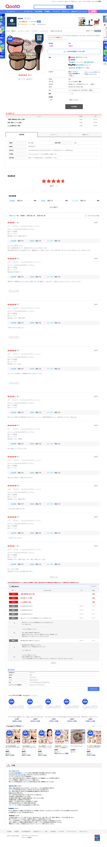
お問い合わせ (93, 689)
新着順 (22, 215)
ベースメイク (34, 31)
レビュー (53, 134)
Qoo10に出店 (86, 1)
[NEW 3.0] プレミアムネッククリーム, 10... (90, 717)
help (34, 146)
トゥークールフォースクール (55, 35)
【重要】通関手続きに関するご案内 (16, 119)
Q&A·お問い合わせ (41, 24)
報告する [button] (30, 79)
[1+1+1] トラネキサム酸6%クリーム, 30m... (17, 717)
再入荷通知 (74, 106)
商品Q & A (85, 134)
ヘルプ (80, 1)
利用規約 (16, 831)
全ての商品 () (23, 21)
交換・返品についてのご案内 (15, 122)
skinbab (20, 18)
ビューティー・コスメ (23, 31)
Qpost (75, 1)
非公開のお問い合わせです (27, 606)
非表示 (95, 586)
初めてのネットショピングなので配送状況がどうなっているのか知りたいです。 (36, 618)
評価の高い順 (31, 215)
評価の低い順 (41, 215)
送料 (51, 82)
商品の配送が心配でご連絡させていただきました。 (30, 640)
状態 (12, 590)
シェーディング (44, 31)
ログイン (54, 1)
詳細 (71, 75)
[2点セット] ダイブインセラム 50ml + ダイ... (35, 717)
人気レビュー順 (13, 215)
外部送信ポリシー (37, 831)
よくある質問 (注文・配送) (14, 125)
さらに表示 (53, 207)
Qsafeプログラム (83, 831)
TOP (105, 64)
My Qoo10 (61, 1)
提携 (46, 831)
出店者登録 (53, 831)
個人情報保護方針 (26, 831)
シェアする (22, 79)
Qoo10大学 (95, 1)
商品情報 (21, 134)
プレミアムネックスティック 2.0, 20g (53, 717)
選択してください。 (75, 100)
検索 (69, 7)
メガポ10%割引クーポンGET (74, 51)
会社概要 (9, 831)
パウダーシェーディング (56, 31)
